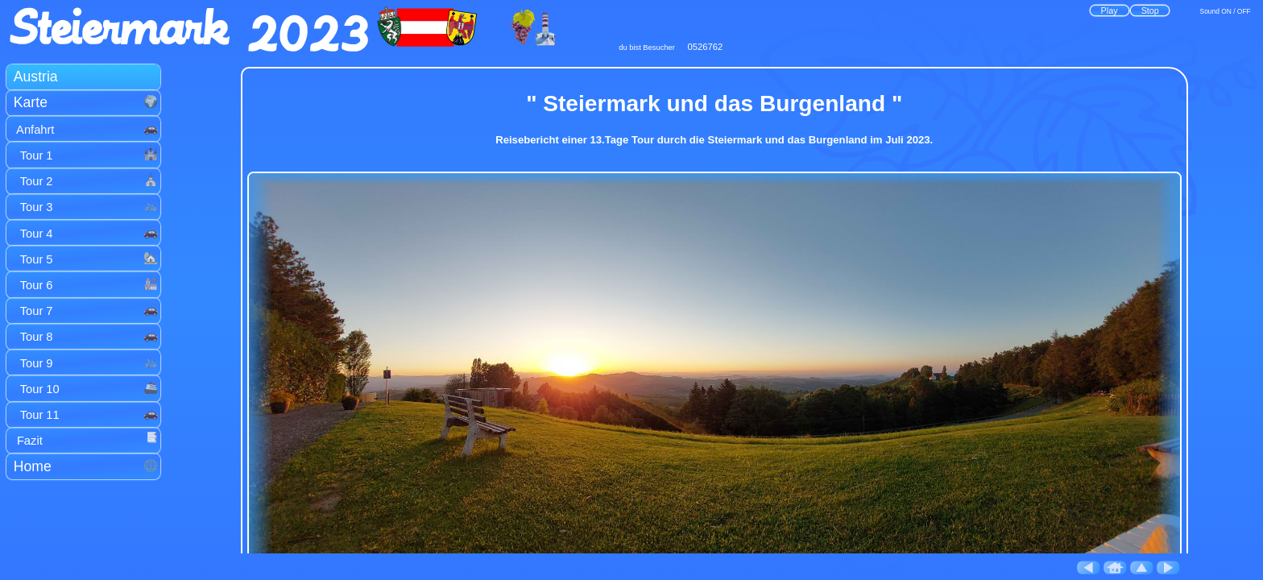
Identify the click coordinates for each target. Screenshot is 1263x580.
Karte (86, 102)
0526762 (705, 47)
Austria (36, 76)
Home (86, 466)
